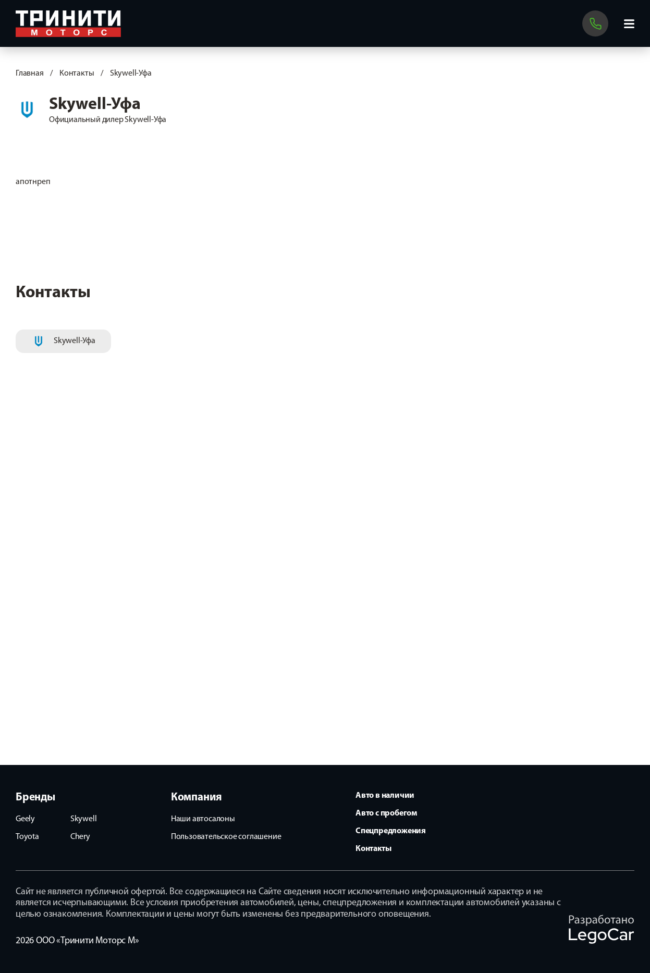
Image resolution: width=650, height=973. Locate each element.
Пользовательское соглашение (226, 837)
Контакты (76, 73)
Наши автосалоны (203, 819)
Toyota (27, 837)
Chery (80, 837)
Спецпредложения (390, 831)
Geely (25, 819)
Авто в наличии (384, 796)
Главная (30, 73)
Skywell (83, 819)
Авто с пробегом (386, 813)
